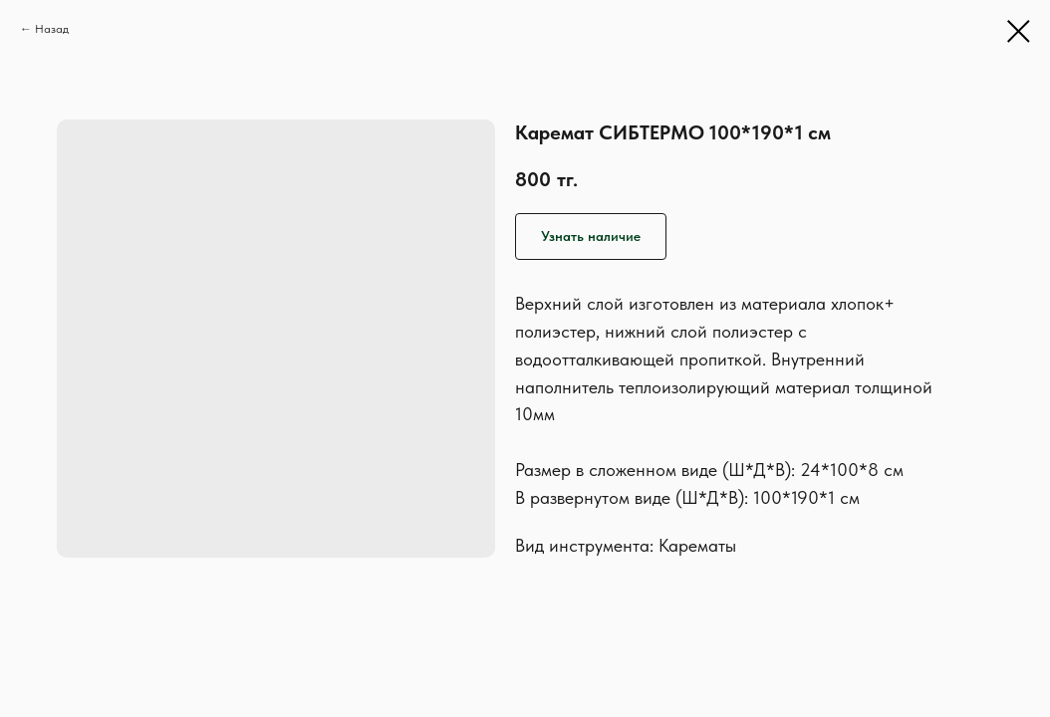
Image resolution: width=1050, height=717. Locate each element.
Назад (52, 29)
